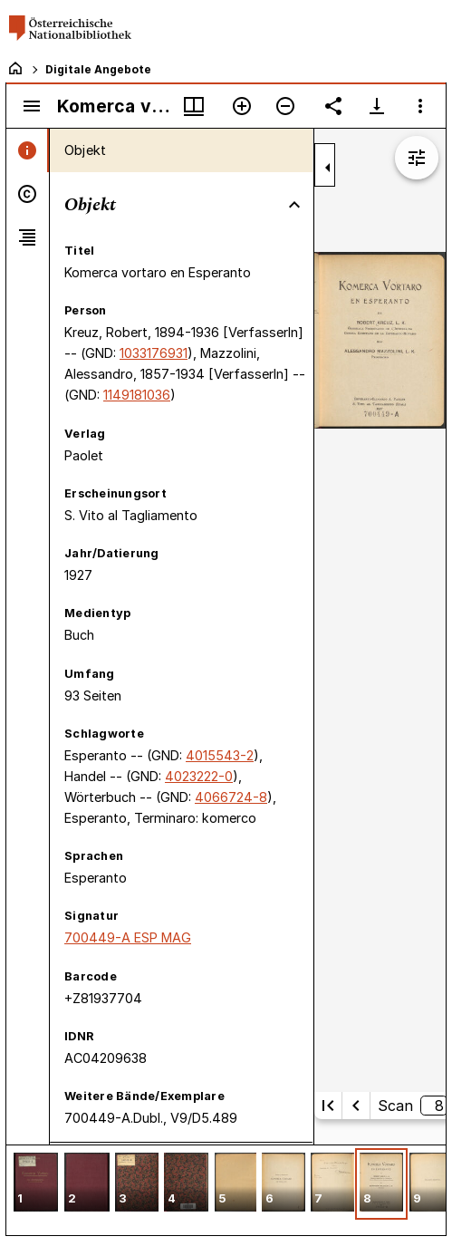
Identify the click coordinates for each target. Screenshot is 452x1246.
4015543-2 (220, 755)
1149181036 (136, 394)
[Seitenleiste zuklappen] (328, 168)
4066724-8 (231, 797)
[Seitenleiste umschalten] (31, 106)
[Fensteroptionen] (420, 106)
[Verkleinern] (285, 106)
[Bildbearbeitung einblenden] (416, 157)
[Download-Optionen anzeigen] (377, 106)
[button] (36, 1184)
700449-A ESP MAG (127, 937)
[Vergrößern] (242, 106)
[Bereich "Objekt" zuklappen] (294, 205)
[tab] (27, 150)
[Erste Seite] (327, 1105)
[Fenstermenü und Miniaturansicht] (194, 106)
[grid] (226, 1190)
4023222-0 (199, 776)
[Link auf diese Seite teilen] (333, 106)
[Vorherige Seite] (355, 1105)
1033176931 (154, 353)
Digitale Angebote (98, 69)
